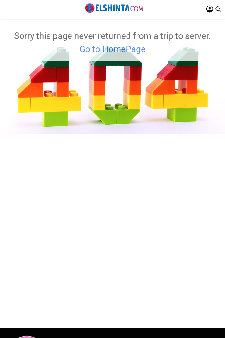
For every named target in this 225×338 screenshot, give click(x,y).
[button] (9, 13)
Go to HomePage (112, 49)
